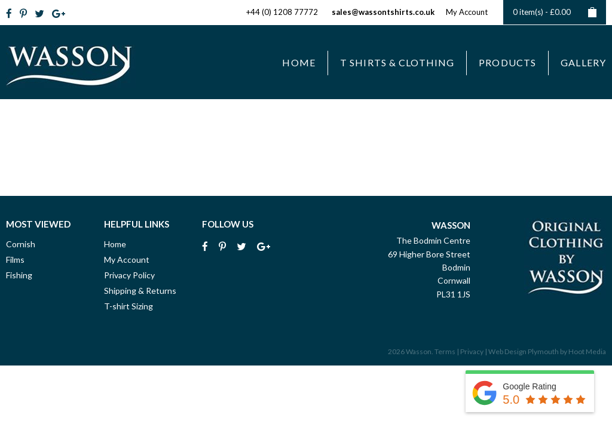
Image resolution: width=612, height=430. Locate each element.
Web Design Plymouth (523, 351)
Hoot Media (587, 351)
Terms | (446, 351)
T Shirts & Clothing (397, 62)
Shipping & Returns (140, 290)
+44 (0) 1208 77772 (282, 12)
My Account (467, 12)
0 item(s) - (554, 12)
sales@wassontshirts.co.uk (383, 12)
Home (298, 62)
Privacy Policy (129, 275)
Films (15, 259)
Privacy (472, 351)
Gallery (583, 62)
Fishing (19, 275)
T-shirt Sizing (128, 306)
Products (507, 62)
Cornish (20, 244)
